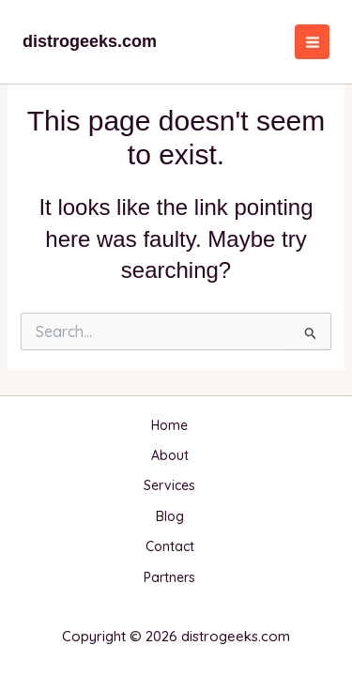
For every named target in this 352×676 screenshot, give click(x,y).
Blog (170, 516)
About (170, 455)
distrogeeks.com (90, 41)
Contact (169, 546)
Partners (169, 577)
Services (169, 485)
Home (169, 425)
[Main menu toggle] (312, 41)
